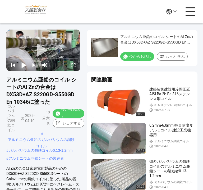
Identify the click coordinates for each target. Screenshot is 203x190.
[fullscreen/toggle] (73, 65)
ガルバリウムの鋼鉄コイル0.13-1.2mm (40, 150)
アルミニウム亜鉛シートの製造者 (36, 158)
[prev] (13, 65)
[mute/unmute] (45, 65)
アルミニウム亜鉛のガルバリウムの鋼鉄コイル (41, 140)
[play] (43, 50)
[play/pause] (24, 65)
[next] (34, 65)
